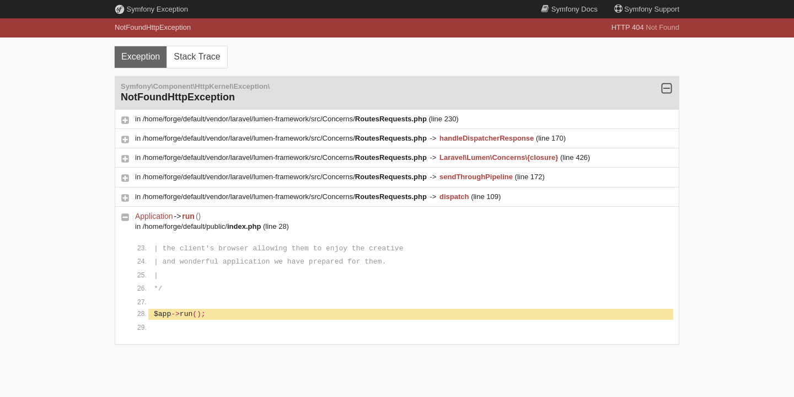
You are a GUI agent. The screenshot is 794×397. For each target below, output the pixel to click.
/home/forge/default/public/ (203, 226)
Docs (569, 9)
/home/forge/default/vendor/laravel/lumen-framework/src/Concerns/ (286, 119)
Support (646, 9)
